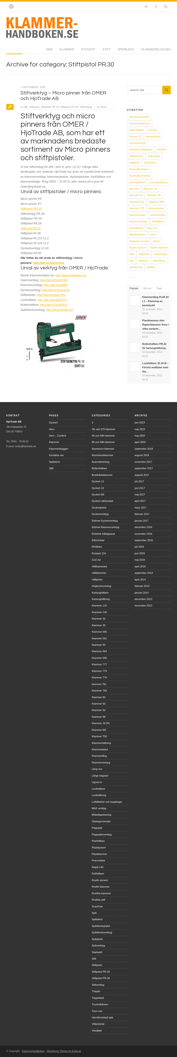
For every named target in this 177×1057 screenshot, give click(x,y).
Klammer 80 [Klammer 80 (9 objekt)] (153, 195)
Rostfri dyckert (100, 880)
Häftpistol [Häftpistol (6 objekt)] (134, 162)
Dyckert (48, 51)
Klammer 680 (99, 658)
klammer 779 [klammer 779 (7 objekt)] (136, 208)
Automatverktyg (100, 461)
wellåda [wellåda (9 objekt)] (151, 267)
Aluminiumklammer (102, 455)
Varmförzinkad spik (102, 1017)
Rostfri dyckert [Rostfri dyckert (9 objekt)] (137, 247)
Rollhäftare (98, 873)
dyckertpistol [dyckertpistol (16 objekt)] (153, 136)
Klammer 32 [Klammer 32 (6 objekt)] (150, 188)
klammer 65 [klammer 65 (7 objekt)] (135, 195)
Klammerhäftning (101, 743)
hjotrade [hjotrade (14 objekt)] (161, 149)
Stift (67, 51)
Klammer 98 (98, 716)
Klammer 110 (99, 605)
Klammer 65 (98, 644)
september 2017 (144, 468)
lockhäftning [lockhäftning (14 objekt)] (136, 228)
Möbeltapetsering (101, 814)
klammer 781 (99, 684)
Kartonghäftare (100, 592)
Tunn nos (97, 1011)
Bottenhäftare (99, 468)
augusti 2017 (142, 475)
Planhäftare (98, 841)
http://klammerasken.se (70, 275)
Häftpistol (97, 579)
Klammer (27, 51)
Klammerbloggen (116, 51)
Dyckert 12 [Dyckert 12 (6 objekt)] (135, 136)
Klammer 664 (99, 651)
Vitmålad (97, 1030)
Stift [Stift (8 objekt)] (131, 260)
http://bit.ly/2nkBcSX (59, 309)
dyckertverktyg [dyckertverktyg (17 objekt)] (137, 143)
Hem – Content (57, 435)
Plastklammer (99, 854)
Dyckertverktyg (100, 514)
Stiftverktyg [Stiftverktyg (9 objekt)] (159, 260)
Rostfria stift (98, 899)
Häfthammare (99, 566)
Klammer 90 (98, 703)
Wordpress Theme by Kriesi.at (64, 1051)
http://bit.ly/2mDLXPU (51, 295)
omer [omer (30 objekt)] (153, 234)
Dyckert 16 (98, 488)
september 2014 (144, 572)
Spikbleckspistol (101, 926)
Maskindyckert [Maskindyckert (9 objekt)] (137, 234)
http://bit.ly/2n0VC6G (54, 280)
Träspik (96, 991)
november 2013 (143, 605)
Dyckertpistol (99, 507)
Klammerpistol (100, 749)
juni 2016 (140, 553)
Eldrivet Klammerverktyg (105, 527)
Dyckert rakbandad (102, 501)
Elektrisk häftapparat (103, 533)
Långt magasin (100, 775)
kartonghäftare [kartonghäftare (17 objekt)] (137, 182)
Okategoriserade (101, 821)
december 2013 (143, 599)
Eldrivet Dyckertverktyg (105, 520)
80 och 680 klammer (103, 442)
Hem (9, 51)
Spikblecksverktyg (102, 932)
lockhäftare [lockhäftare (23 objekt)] (158, 221)
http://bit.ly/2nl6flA (56, 285)
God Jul (96, 559)
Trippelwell (98, 998)
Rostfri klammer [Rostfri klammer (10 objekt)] (159, 247)
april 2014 (140, 579)
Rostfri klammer (100, 886)
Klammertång (99, 755)
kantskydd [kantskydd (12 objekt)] (150, 162)
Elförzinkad (98, 540)
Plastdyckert (99, 847)
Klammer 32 (98, 618)
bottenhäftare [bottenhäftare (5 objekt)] (136, 130)
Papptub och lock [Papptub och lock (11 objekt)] (139, 241)
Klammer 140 (99, 612)
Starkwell (97, 952)
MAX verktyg (99, 808)
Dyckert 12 (98, 481)
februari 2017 (142, 514)
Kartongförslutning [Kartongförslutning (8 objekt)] (139, 175)
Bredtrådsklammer (102, 475)
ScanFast (97, 906)
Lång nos (97, 769)
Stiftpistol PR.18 (31, 208)
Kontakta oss (56, 455)
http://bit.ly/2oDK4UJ (54, 304)
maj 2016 (140, 559)
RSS (166, 6)
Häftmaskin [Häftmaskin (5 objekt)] (154, 156)
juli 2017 (139, 481)
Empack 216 (99, 553)
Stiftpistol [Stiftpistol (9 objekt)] (143, 260)
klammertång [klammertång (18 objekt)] (157, 215)
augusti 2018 (142, 455)
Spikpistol (97, 939)
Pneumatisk (98, 860)
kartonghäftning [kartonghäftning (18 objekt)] (159, 182)
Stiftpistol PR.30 (50, 107)
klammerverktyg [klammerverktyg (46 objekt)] (138, 221)
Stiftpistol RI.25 (31, 228)
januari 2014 (142, 592)
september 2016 (144, 540)
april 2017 (140, 501)
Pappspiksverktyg (102, 834)
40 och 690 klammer (103, 435)
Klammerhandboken (33, 1051)
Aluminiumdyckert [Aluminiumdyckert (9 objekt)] (139, 116)
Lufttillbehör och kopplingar (107, 801)
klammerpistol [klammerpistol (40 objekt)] (156, 208)
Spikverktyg (98, 945)
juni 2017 (140, 488)
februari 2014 (142, 586)
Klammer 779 (99, 671)
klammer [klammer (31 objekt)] (134, 188)
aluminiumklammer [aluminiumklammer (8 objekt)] (139, 123)
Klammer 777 (99, 664)
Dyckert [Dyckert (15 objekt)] (153, 130)
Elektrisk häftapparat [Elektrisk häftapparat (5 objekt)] (140, 149)
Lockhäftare (98, 788)
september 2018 (144, 448)
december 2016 (143, 527)
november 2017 (143, 461)
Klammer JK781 (101, 723)
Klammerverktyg (101, 762)
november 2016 (143, 533)
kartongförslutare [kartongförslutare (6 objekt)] (138, 169)
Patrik (103, 107)
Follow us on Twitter (146, 6)
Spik (94, 912)
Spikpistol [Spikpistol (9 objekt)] (144, 254)
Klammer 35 (98, 625)
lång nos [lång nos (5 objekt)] (152, 228)
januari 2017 (142, 520)
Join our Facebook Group (156, 6)
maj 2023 (140, 429)
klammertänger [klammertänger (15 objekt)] (137, 215)
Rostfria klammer (101, 893)
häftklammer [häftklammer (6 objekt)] (136, 156)
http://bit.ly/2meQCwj (56, 290)
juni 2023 (140, 422)
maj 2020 (140, 435)
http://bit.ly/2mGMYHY (53, 300)
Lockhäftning (99, 795)
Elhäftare (97, 546)
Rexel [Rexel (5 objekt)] (156, 241)
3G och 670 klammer (103, 429)
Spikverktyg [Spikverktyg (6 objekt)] (160, 254)
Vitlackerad (98, 1024)
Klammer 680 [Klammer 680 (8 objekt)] (156, 201)
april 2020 (140, 442)
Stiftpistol (34, 107)
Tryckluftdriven (100, 1004)
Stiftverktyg (86, 107)
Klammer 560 (99, 631)
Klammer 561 (99, 638)
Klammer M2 (99, 729)
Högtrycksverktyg (101, 586)
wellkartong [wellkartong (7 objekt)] (135, 267)
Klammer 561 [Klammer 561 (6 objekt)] (136, 201)
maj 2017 (140, 494)
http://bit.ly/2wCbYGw (48, 263)
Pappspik (97, 827)
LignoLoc (97, 782)
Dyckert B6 (98, 494)
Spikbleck (86, 51)
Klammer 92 (98, 710)
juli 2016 (139, 546)
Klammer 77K (99, 677)
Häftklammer (99, 572)
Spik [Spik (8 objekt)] (131, 254)
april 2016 (140, 566)
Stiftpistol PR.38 (69, 107)
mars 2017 (141, 507)
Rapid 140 (97, 867)
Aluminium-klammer (103, 448)
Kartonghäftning (101, 599)
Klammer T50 (99, 736)
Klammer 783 (99, 690)
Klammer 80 (98, 697)
